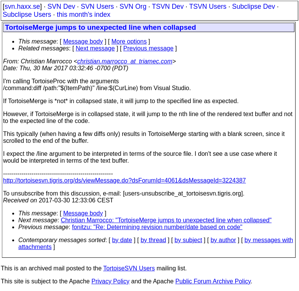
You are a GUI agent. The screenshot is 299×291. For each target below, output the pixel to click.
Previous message (148, 48)
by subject (188, 240)
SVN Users (97, 6)
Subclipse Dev (253, 6)
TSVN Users (207, 6)
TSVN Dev (168, 6)
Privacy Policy (110, 281)
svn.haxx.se (22, 6)
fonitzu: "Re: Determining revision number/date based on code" (157, 227)
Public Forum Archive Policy (213, 281)
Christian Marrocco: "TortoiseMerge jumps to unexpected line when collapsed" (166, 220)
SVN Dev (61, 6)
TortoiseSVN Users (129, 268)
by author (223, 240)
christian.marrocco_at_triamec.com (124, 61)
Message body (83, 41)
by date (122, 240)
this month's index (83, 14)
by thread (153, 240)
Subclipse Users (27, 14)
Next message (95, 48)
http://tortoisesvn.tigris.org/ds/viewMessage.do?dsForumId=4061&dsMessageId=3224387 (124, 180)
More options (129, 41)
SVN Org (133, 6)
